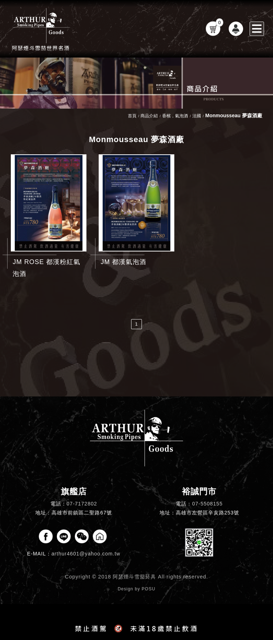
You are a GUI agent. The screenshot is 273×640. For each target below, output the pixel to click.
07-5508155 (207, 504)
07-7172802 (82, 504)
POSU (148, 588)
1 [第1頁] (136, 324)
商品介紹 (149, 115)
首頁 (132, 115)
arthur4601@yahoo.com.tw (86, 554)
